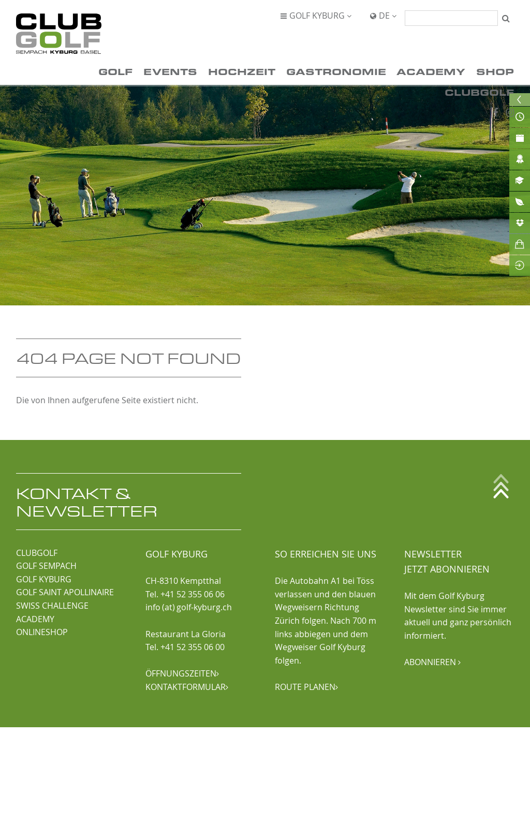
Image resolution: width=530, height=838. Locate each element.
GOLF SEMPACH (46, 565)
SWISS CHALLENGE (52, 605)
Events (170, 71)
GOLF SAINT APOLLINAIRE (65, 592)
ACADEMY (35, 619)
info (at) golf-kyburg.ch (188, 607)
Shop (495, 71)
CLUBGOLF (36, 552)
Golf (115, 71)
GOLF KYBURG (43, 579)
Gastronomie (336, 71)
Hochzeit (241, 71)
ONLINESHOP (42, 632)
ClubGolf (479, 91)
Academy (430, 71)
